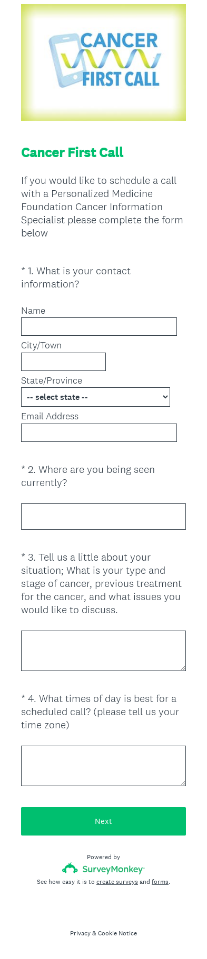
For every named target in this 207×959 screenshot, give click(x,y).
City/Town (41, 345)
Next (103, 821)
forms (160, 882)
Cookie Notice (117, 933)
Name (33, 310)
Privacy (80, 933)
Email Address (49, 416)
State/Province (51, 380)
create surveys (117, 882)
